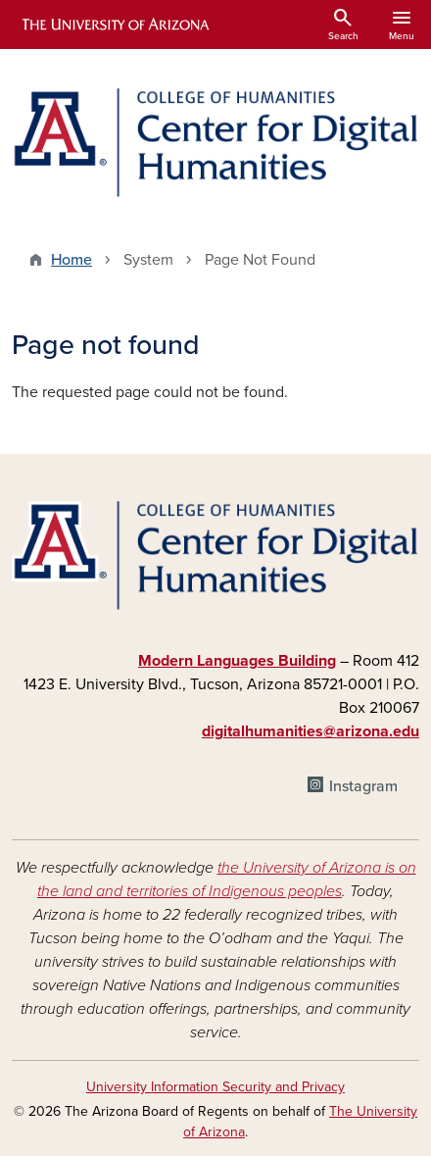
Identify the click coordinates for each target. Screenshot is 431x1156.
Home (71, 260)
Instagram (363, 786)
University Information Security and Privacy (215, 1087)
